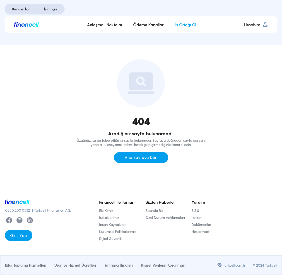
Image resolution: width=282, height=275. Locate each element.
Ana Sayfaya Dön (141, 157)
